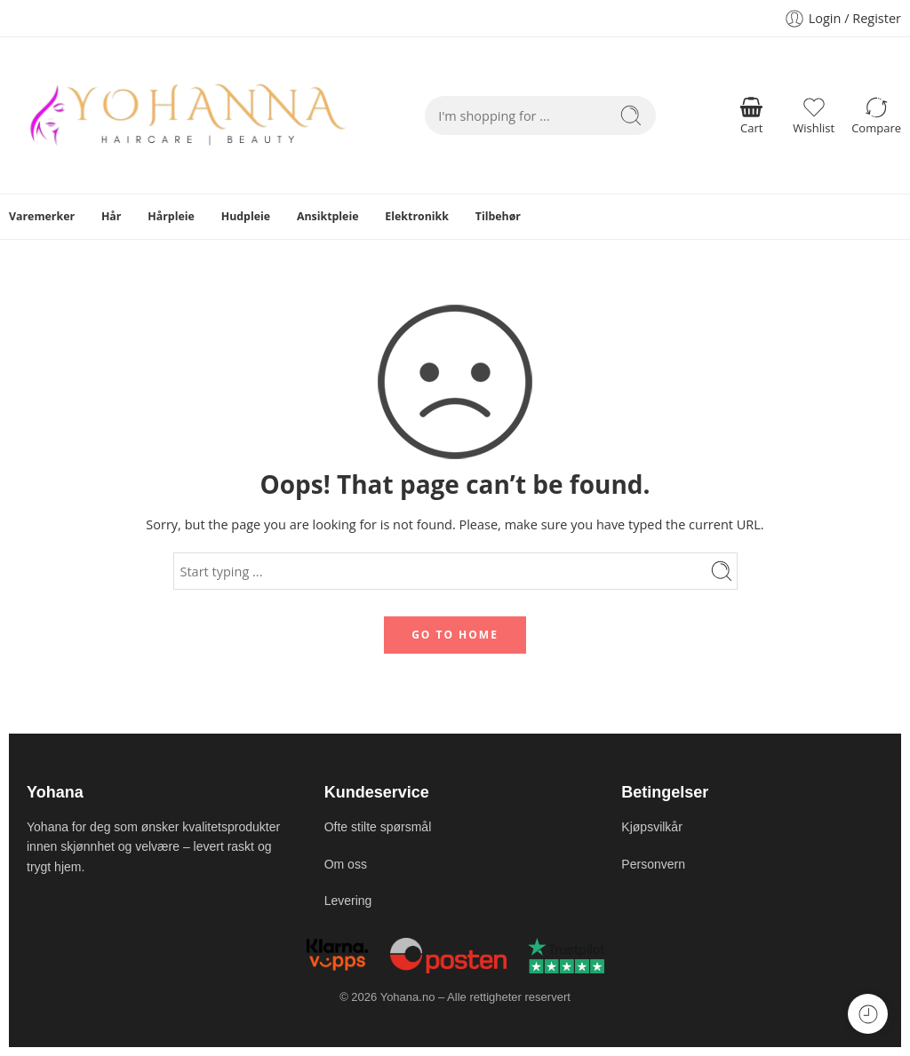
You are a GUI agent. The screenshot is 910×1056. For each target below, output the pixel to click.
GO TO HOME (455, 634)
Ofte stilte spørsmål (378, 827)
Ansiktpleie (328, 216)
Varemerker (42, 216)
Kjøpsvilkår (651, 827)
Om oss (345, 864)
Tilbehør (498, 216)
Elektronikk (417, 216)
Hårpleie (171, 216)
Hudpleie (245, 216)
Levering (348, 900)
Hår (111, 216)
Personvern (653, 864)
